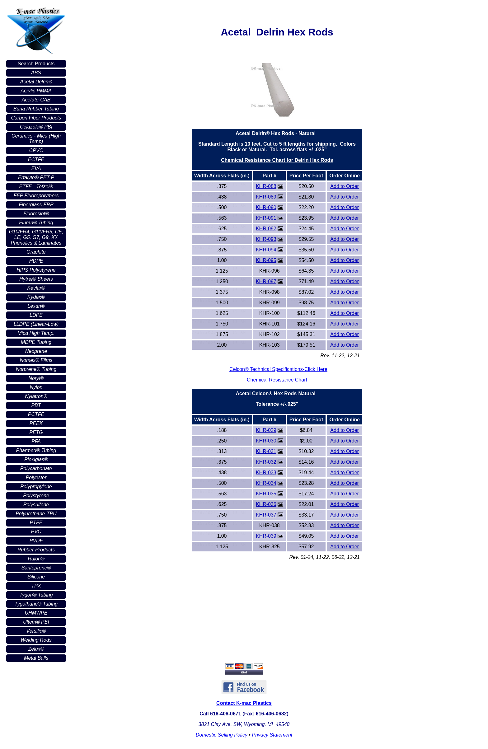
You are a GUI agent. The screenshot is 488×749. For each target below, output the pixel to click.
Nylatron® (36, 396)
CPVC (36, 150)
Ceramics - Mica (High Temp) (36, 138)
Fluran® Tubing (36, 222)
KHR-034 (266, 483)
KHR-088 (266, 186)
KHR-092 (266, 228)
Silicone (36, 576)
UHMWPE (36, 613)
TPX (36, 585)
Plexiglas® (36, 459)
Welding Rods (36, 640)
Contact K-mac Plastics (244, 703)
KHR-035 (266, 493)
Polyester (36, 477)
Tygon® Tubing (36, 594)
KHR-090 (266, 207)
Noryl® (36, 378)
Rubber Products (36, 549)
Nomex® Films (36, 360)
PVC (36, 531)
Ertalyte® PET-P (36, 177)
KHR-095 (266, 260)
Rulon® (36, 558)
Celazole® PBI (36, 126)
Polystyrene (36, 495)
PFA (36, 441)
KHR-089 (266, 196)
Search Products (36, 63)
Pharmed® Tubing (36, 450)
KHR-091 (266, 218)
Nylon (36, 387)
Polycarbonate (36, 468)
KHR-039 (266, 536)
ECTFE (36, 159)
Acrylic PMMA (36, 90)
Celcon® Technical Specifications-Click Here (278, 369)
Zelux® (36, 649)
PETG (36, 432)
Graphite (35, 252)
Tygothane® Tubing (36, 603)
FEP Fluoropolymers (36, 195)
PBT (36, 405)
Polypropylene (36, 486)
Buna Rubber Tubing (36, 108)
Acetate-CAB (36, 99)
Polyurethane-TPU (36, 513)
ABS (36, 72)
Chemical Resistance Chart (277, 379)
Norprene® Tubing (36, 369)
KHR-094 (266, 249)
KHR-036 (266, 504)
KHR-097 (266, 281)
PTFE (36, 522)
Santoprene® (36, 567)
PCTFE (36, 414)
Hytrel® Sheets (36, 279)
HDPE (36, 261)
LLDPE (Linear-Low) (36, 324)
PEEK (36, 423)
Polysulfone (36, 504)
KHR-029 (266, 430)
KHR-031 (266, 451)
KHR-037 (266, 514)
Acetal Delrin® (36, 81)
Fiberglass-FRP (36, 204)
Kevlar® (36, 288)
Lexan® (36, 306)
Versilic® (36, 631)
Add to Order (344, 186)
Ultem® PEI (36, 622)
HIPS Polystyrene (35, 270)
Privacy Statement (272, 734)
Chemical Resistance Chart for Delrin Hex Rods (277, 160)
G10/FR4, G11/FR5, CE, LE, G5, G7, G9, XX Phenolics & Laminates (36, 237)
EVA (36, 168)
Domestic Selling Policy (221, 734)
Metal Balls (36, 658)
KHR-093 (266, 239)
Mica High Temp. (35, 333)
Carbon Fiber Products (36, 117)
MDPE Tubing (36, 342)
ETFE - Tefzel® (36, 186)
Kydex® (36, 297)
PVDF (36, 540)
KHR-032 (266, 462)
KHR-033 (266, 472)
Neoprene (36, 351)
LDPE (36, 315)
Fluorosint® (36, 213)
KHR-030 (266, 440)
